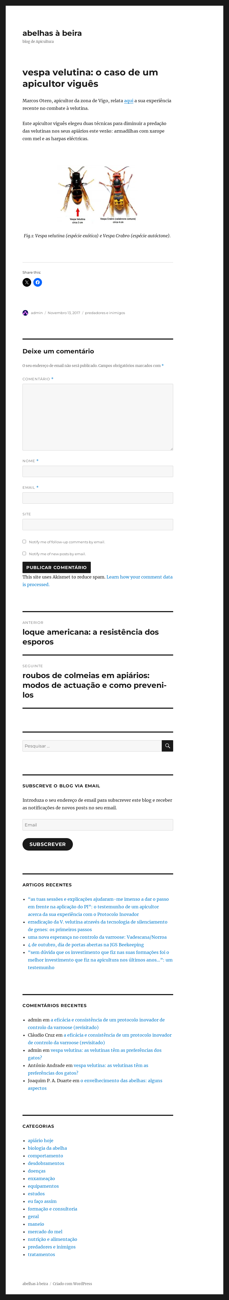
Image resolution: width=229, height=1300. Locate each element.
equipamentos (43, 1186)
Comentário (38, 379)
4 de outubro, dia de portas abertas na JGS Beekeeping (86, 944)
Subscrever (48, 844)
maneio (36, 1224)
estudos (36, 1193)
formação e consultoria (52, 1209)
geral (33, 1216)
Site (26, 514)
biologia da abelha (47, 1148)
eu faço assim (42, 1201)
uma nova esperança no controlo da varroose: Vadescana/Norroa (97, 937)
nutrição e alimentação (52, 1239)
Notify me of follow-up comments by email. (67, 542)
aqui (128, 100)
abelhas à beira (52, 33)
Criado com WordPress (72, 1284)
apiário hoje (40, 1140)
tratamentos (41, 1254)
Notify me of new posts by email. (57, 554)
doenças (37, 1171)
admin (37, 313)
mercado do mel (45, 1231)
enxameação (41, 1178)
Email (30, 487)
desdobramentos (46, 1163)
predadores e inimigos (105, 313)
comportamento (45, 1155)
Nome (30, 461)
